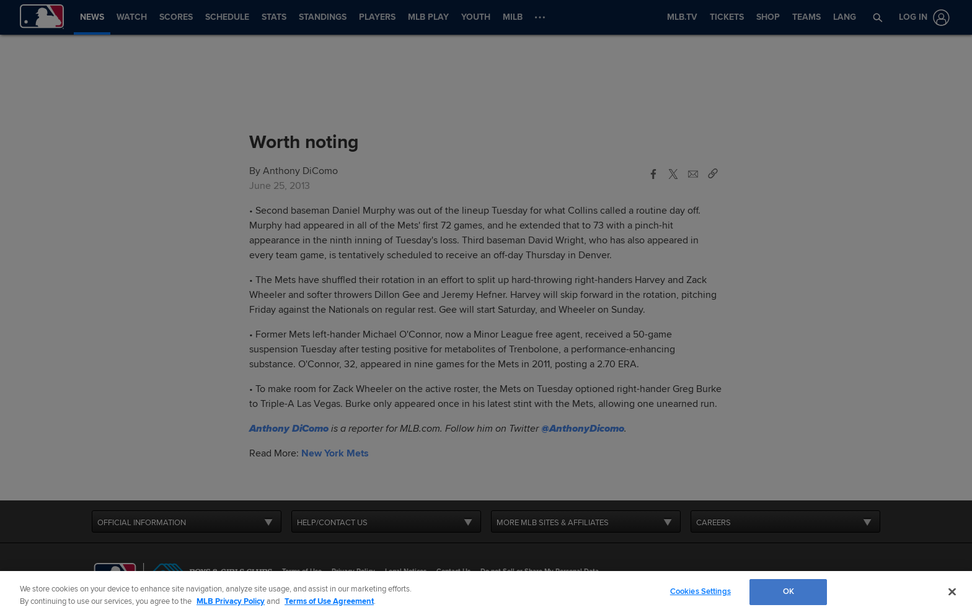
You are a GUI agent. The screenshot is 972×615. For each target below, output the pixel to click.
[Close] (952, 591)
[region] (486, 593)
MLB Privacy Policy (231, 601)
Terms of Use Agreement (329, 601)
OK (788, 591)
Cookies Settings (700, 591)
